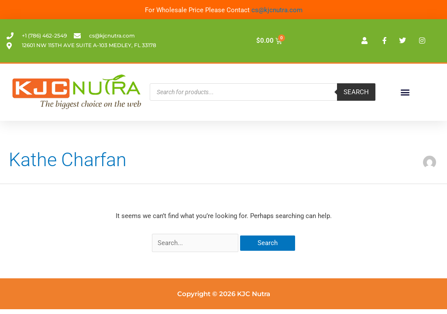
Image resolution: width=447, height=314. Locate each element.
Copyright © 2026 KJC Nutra (223, 294)
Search (356, 92)
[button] (405, 92)
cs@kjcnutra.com (277, 10)
